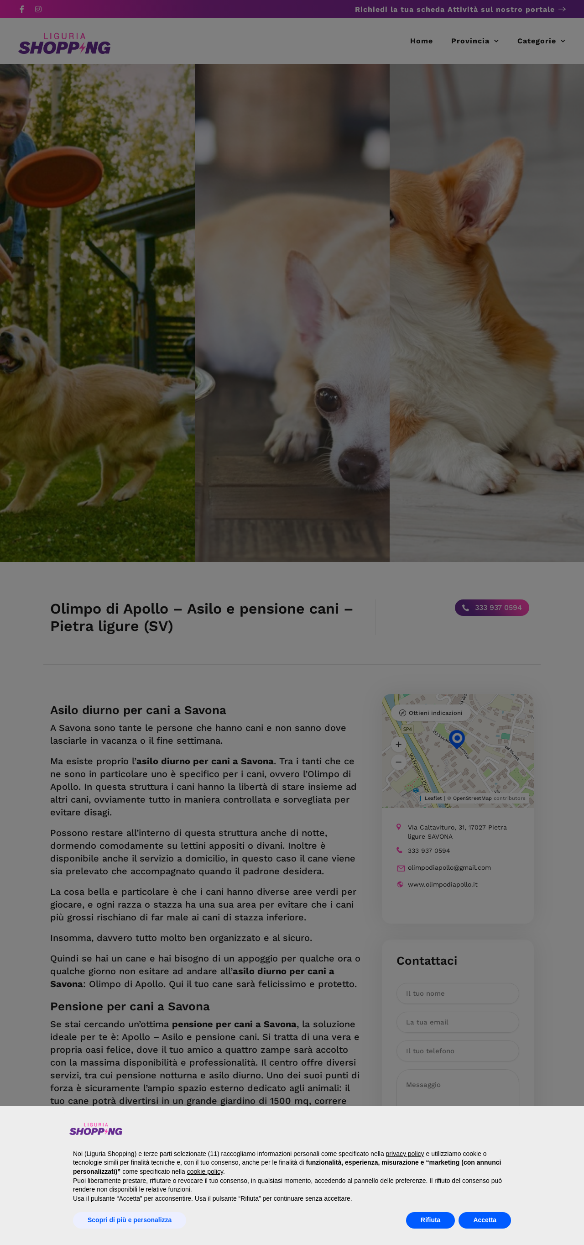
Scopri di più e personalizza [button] (130, 1220)
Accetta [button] (484, 1220)
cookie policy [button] (205, 1171)
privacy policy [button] (405, 1153)
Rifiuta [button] (431, 1220)
